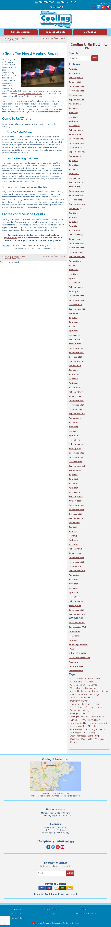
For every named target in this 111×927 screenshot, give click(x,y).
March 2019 (74, 440)
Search (95, 58)
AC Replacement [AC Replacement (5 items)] (77, 685)
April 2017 (73, 540)
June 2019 (73, 427)
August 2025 (75, 104)
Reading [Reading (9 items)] (92, 732)
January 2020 (75, 396)
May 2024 (73, 169)
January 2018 (75, 501)
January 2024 (75, 187)
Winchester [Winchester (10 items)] (100, 739)
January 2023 (75, 239)
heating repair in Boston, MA (30, 94)
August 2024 (75, 156)
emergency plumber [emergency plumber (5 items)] (79, 701)
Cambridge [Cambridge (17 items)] (94, 694)
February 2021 (76, 339)
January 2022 (75, 291)
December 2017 (76, 505)
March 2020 (74, 387)
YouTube (103, 7)
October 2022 (75, 252)
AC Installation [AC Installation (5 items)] (76, 678)
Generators (74, 631)
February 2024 (76, 182)
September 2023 (77, 204)
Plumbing (73, 662)
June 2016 (73, 584)
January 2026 (75, 82)
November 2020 (76, 352)
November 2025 (76, 91)
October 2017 (75, 514)
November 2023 (76, 195)
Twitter (98, 7)
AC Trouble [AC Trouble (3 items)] (75, 688)
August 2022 (75, 261)
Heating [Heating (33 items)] (85, 710)
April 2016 (73, 592)
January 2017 (75, 553)
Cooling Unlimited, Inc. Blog (89, 46)
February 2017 (75, 549)
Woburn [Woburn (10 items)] (73, 742)
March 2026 (74, 73)
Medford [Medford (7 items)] (103, 723)
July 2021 (73, 318)
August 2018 (75, 470)
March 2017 (74, 544)
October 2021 (75, 305)
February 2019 (76, 444)
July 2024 (73, 161)
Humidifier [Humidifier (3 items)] (74, 720)
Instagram (108, 7)
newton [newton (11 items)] (73, 726)
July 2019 (73, 422)
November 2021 (76, 300)
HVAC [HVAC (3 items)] (83, 720)
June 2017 (73, 531)
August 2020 (75, 365)
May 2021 (73, 326)
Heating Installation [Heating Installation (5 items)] (78, 713)
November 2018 (76, 457)
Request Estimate (55, 32)
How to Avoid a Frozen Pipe (52, 38)
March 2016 (74, 597)
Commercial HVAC (77, 627)
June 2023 (73, 217)
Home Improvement (78, 644)
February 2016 (76, 601)
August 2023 (75, 209)
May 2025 (73, 117)
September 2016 (77, 571)
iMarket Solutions (43, 923)
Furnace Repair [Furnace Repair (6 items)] (77, 707)
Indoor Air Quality (77, 653)
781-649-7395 (69, 2)
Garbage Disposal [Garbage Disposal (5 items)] (93, 707)
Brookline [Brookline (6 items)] (82, 694)
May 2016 (73, 588)
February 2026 (76, 78)
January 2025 (75, 134)
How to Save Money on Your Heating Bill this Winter (14, 39)
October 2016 (75, 566)
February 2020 (76, 392)
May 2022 (73, 274)
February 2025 (76, 130)
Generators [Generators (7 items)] (75, 710)
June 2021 (73, 322)
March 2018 (74, 492)
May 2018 (73, 483)
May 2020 (73, 379)
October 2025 (75, 95)
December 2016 (76, 558)
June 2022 (73, 270)
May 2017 (73, 536)
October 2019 (75, 409)
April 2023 (73, 226)
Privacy (3, 924)
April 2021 (73, 331)
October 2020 (75, 357)
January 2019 (75, 448)
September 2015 (77, 614)
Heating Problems (31, 245)
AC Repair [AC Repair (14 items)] (88, 682)
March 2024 (74, 178)
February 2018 (76, 496)
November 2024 (76, 143)
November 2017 (76, 510)
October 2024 (75, 147)
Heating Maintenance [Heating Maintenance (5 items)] (79, 717)
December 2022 (76, 243)
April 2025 (73, 121)
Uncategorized (76, 666)
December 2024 (76, 139)
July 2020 (73, 370)
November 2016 (76, 562)
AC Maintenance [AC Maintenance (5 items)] (92, 678)
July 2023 (73, 213)
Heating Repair (45, 245)
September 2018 (77, 466)
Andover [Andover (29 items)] (96, 691)
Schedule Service (21, 32)
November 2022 (76, 248)
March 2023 (74, 230)
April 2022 (73, 278)
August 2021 (75, 313)
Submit (70, 873)
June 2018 (73, 479)
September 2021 (77, 309)
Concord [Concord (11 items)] (74, 697)
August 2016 (75, 575)
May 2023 (73, 222)
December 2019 (76, 400)
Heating (56, 248)
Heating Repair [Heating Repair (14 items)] (97, 717)
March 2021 (74, 335)
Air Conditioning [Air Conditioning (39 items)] (89, 688)
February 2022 (76, 287)
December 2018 (76, 453)
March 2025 (74, 126)
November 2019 (76, 405)
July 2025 (73, 108)
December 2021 (76, 296)
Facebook (93, 7)
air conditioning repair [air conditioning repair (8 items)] (80, 691)
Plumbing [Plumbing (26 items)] (92, 726)
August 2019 (75, 418)
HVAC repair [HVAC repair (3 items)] (94, 720)
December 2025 (76, 86)
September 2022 (77, 257)
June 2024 (74, 165)
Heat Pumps (74, 636)
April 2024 (74, 174)
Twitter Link (6, 245)
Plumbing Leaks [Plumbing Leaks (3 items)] (77, 729)
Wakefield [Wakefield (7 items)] (74, 739)
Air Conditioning (77, 623)
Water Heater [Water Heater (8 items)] (87, 739)
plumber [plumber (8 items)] (82, 726)
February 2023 (76, 235)
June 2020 (73, 374)
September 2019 (77, 413)
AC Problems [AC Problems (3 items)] (76, 682)
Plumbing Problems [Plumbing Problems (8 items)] (95, 729)
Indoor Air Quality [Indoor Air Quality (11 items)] (78, 723)
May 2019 (73, 431)
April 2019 (73, 435)
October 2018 (75, 462)
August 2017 (74, 523)
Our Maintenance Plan (79, 658)
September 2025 (77, 99)
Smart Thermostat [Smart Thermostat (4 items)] (78, 736)
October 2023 (75, 200)
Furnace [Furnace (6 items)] (95, 704)
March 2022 (74, 283)
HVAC (71, 649)
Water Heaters (76, 671)
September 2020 (77, 361)
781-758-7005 (46, 2)
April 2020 (73, 383)
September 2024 (77, 152)
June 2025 (73, 113)
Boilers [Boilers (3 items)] (104, 691)
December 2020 (76, 348)
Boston (19, 245)
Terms (7, 924)
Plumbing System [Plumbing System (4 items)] (78, 732)
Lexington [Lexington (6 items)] (92, 723)
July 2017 (73, 527)
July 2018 (73, 475)
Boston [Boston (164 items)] (73, 694)
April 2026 (73, 69)
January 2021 (75, 344)
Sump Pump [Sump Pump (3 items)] (94, 736)
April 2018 (73, 488)
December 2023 (76, 191)
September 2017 (77, 518)
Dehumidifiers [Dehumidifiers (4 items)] (86, 697)
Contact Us (90, 32)
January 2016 (75, 606)
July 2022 (73, 265)
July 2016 (73, 579)
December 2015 (76, 610)
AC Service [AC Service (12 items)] (92, 685)
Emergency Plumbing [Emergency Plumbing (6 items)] (80, 704)
